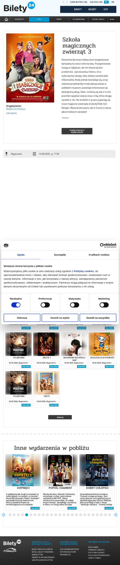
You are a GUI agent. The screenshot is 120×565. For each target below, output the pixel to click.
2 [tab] (14, 515)
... (112, 19)
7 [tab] (35, 515)
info (106, 153)
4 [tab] (22, 515)
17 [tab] (76, 515)
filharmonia (78, 19)
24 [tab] (105, 515)
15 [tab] (68, 515)
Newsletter (37, 555)
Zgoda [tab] (21, 254)
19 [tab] (84, 515)
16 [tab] (72, 515)
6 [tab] (31, 515)
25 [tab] (109, 515)
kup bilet (26, 328)
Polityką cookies (84, 271)
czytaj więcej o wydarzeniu (76, 131)
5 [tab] (26, 515)
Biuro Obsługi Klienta (42, 549)
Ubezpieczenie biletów (42, 560)
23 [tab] (101, 515)
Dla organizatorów (69, 549)
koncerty (19, 19)
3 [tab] (18, 515)
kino (39, 19)
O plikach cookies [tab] (99, 254)
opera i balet (98, 19)
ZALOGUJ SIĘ (96, 2)
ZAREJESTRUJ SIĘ (78, 2)
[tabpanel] (23, 482)
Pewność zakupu (96, 550)
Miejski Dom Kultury (16, 109)
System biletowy (68, 552)
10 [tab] (47, 515)
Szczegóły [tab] (60, 254)
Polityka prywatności (99, 555)
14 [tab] (64, 515)
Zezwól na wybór (60, 317)
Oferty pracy (94, 558)
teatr (58, 19)
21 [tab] (93, 515)
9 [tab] (43, 515)
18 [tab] (80, 515)
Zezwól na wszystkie (98, 317)
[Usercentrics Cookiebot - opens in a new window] (102, 245)
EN (113, 2)
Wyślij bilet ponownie (42, 552)
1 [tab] (10, 515)
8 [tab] (39, 515)
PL (106, 2)
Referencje (65, 555)
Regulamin (93, 547)
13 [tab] (60, 515)
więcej (60, 417)
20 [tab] (89, 515)
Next (116, 515)
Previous (3, 515)
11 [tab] (51, 515)
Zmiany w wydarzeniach (43, 557)
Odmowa (22, 317)
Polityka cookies (96, 553)
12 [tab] (55, 515)
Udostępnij (11, 113)
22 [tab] (97, 515)
